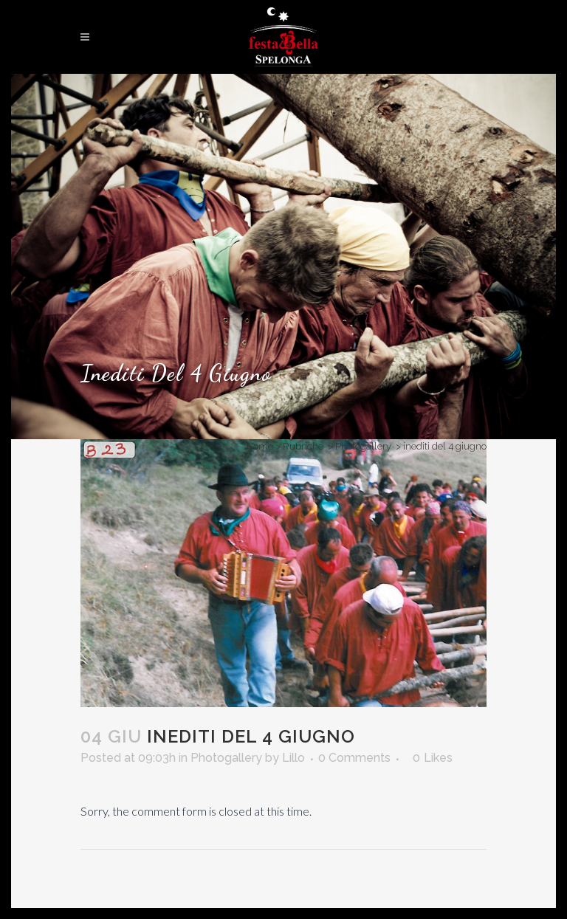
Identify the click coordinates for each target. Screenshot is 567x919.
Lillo (293, 758)
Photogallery (363, 446)
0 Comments (354, 758)
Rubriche (303, 446)
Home (260, 446)
